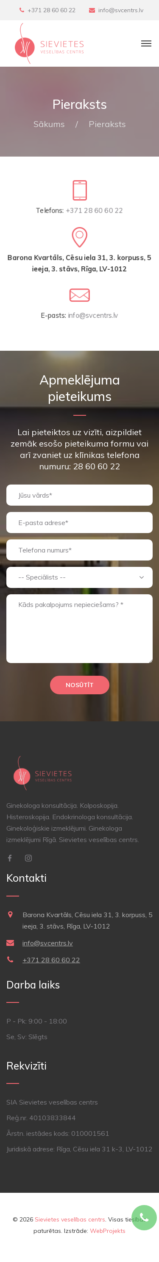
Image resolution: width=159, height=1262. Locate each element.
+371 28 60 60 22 (51, 10)
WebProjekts (108, 1231)
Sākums (49, 124)
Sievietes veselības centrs (70, 1219)
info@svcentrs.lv (120, 10)
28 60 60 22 (96, 466)
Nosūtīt (80, 685)
